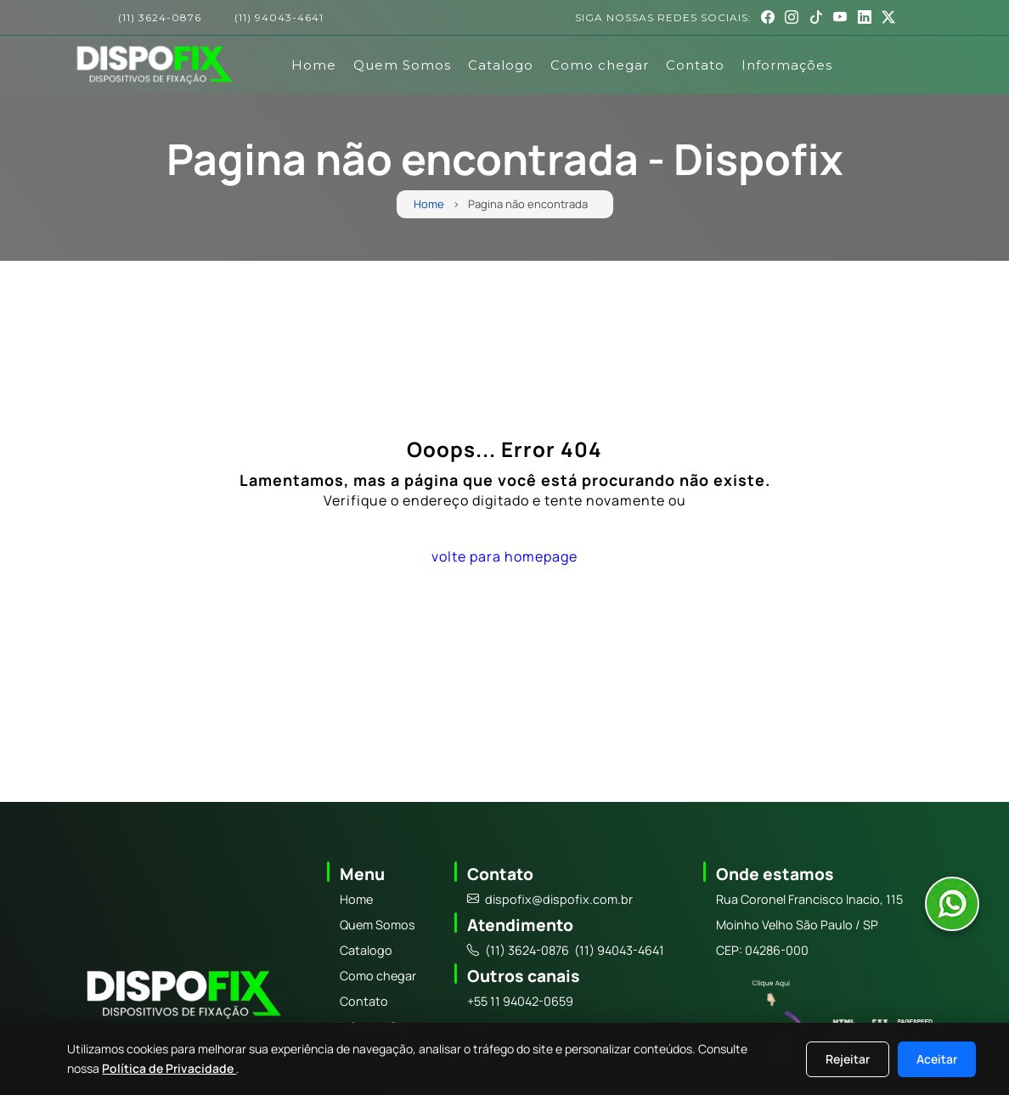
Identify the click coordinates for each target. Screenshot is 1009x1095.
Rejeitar (848, 1059)
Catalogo (500, 65)
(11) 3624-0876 (159, 18)
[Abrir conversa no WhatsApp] (952, 904)
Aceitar (936, 1059)
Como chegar (599, 65)
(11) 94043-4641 (279, 18)
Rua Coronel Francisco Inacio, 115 (809, 899)
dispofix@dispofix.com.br (550, 899)
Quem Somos (402, 65)
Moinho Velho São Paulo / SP (797, 925)
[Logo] (182, 997)
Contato (695, 65)
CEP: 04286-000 (762, 950)
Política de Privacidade (169, 1068)
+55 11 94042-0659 (520, 1001)
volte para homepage (504, 556)
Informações (786, 65)
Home (313, 65)
